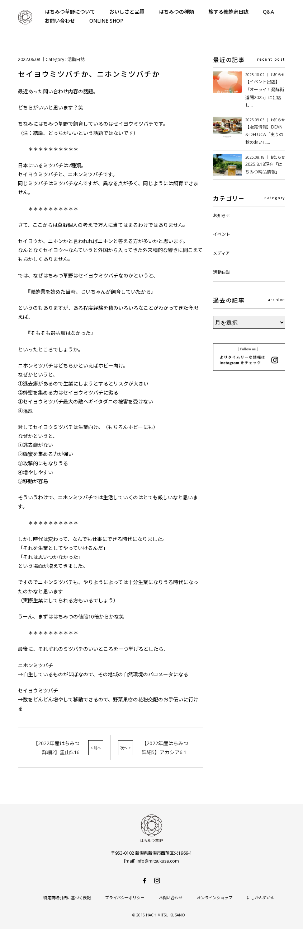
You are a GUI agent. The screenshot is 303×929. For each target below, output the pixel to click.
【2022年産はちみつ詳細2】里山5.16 (56, 748)
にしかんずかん (260, 897)
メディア (221, 253)
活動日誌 (76, 59)
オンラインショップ (214, 897)
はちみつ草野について (70, 11)
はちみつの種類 (176, 11)
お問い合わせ (60, 20)
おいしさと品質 (127, 11)
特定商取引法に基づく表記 (67, 897)
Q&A (268, 11)
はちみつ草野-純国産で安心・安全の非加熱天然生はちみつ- (25, 17)
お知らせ (221, 216)
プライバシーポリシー (125, 897)
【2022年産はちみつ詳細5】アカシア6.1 (165, 748)
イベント (221, 234)
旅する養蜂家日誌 (228, 11)
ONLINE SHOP (106, 20)
